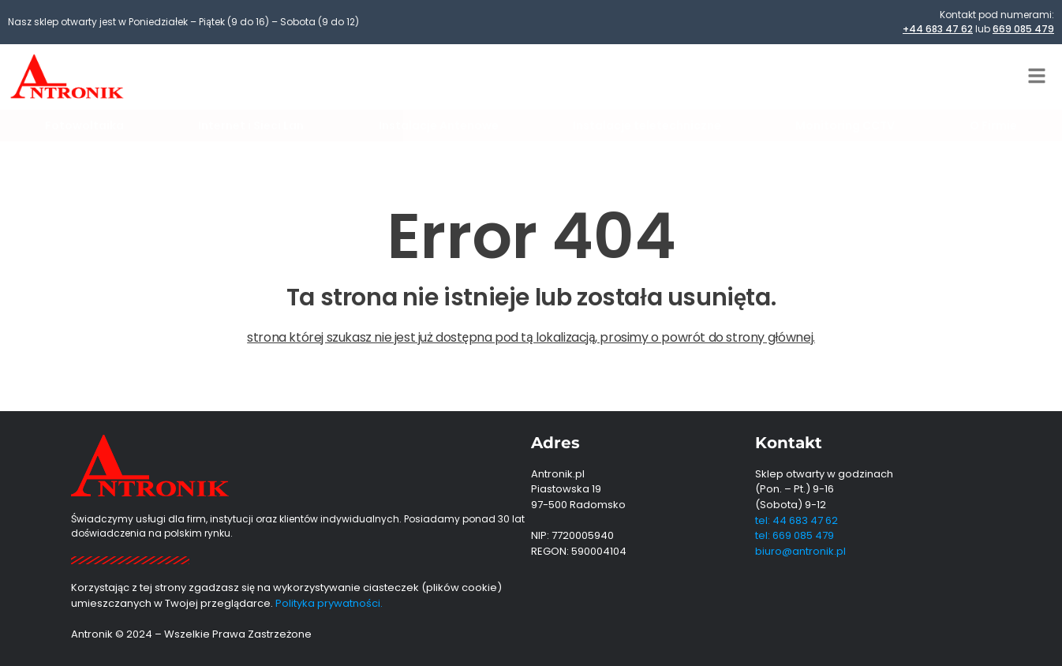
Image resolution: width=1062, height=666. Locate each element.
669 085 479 (1023, 29)
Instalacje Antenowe (439, 125)
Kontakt (788, 442)
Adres (555, 442)
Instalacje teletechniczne (647, 125)
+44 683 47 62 (938, 29)
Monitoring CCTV (845, 125)
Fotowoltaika (84, 125)
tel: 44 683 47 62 (796, 520)
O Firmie (993, 125)
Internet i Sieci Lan (251, 125)
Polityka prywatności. (329, 603)
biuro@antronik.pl (800, 551)
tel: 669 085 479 (794, 535)
